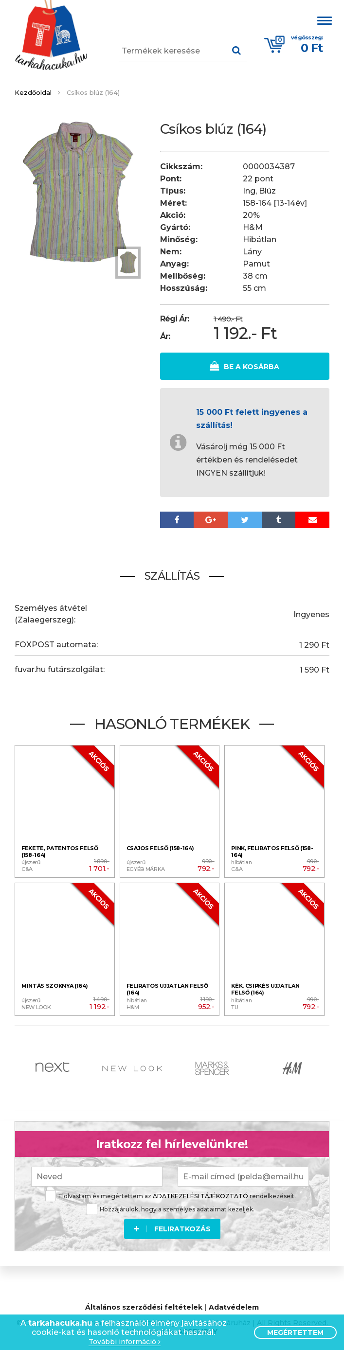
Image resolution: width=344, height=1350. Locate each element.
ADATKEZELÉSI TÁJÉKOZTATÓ (200, 1195)
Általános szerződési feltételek (143, 1306)
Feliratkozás (172, 1228)
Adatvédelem (234, 1306)
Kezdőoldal (33, 92)
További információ (125, 1342)
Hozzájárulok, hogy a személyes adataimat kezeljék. (170, 1208)
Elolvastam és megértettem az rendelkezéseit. (170, 1195)
